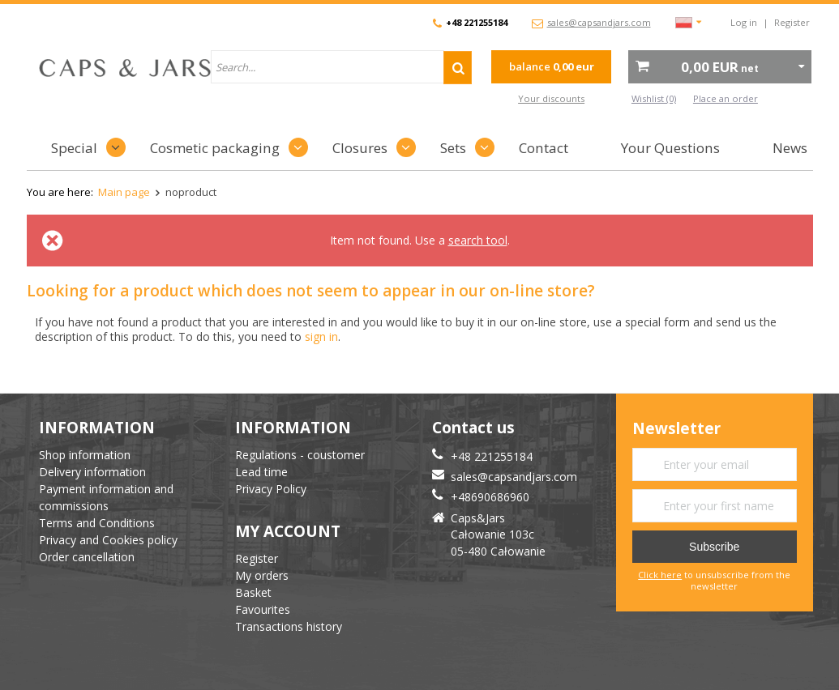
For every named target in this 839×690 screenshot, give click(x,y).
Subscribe (714, 546)
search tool (477, 240)
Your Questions (670, 147)
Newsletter (676, 429)
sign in (321, 336)
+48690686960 (490, 497)
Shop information (85, 454)
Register (792, 22)
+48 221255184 (476, 22)
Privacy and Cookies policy (108, 539)
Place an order (725, 98)
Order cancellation (87, 556)
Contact (543, 147)
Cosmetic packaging (215, 147)
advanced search (436, 98)
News (790, 147)
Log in (743, 22)
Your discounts (551, 98)
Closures (359, 147)
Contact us (473, 428)
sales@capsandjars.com (599, 22)
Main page (124, 192)
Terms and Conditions (97, 522)
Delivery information (92, 471)
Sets (453, 147)
